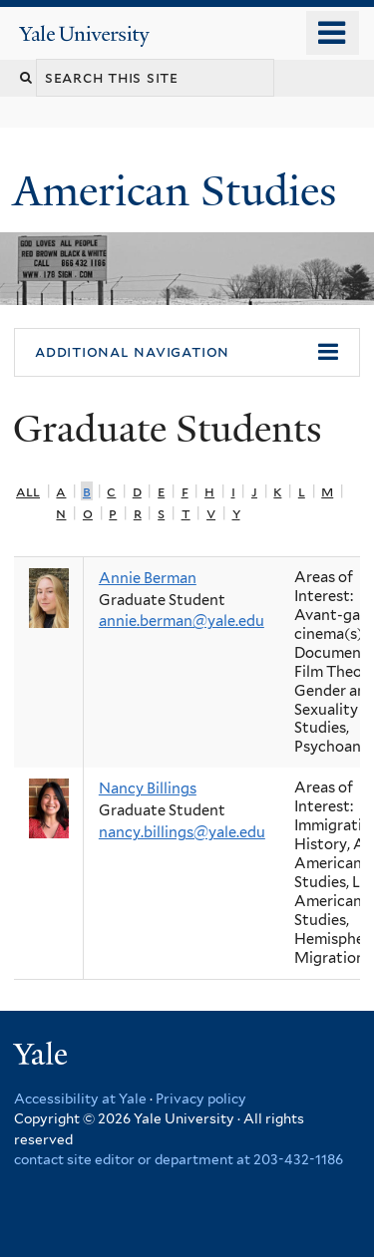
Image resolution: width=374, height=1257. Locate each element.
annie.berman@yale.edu (181, 621)
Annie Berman (147, 578)
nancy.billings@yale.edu (182, 832)
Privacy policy (201, 1098)
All (28, 490)
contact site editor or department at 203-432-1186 (178, 1159)
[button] (187, 353)
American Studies (180, 190)
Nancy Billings (147, 788)
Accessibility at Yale (80, 1098)
